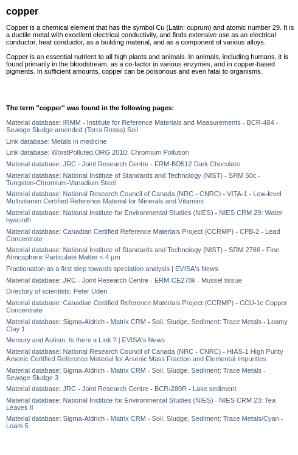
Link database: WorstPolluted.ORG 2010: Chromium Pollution (97, 152)
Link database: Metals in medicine (56, 141)
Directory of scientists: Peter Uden (56, 291)
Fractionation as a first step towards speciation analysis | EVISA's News (112, 268)
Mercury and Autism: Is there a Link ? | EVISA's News (85, 340)
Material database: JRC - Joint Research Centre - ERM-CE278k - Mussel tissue (124, 280)
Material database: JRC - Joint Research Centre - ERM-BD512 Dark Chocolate (123, 164)
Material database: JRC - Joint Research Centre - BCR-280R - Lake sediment (121, 388)
